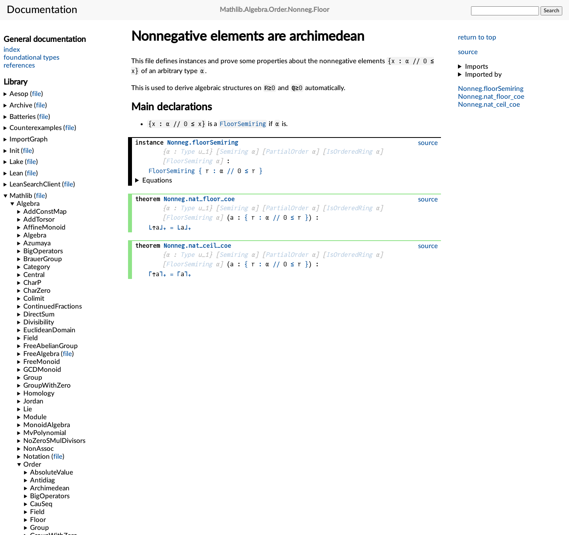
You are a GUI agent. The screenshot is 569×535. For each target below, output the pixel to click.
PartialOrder (287, 151)
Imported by (483, 74)
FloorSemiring (243, 124)
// (230, 171)
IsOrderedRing (349, 151)
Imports (476, 66)
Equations (157, 180)
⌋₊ (162, 227)
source (468, 52)
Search (551, 10)
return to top (477, 37)
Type (187, 151)
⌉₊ (162, 274)
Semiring (233, 151)
